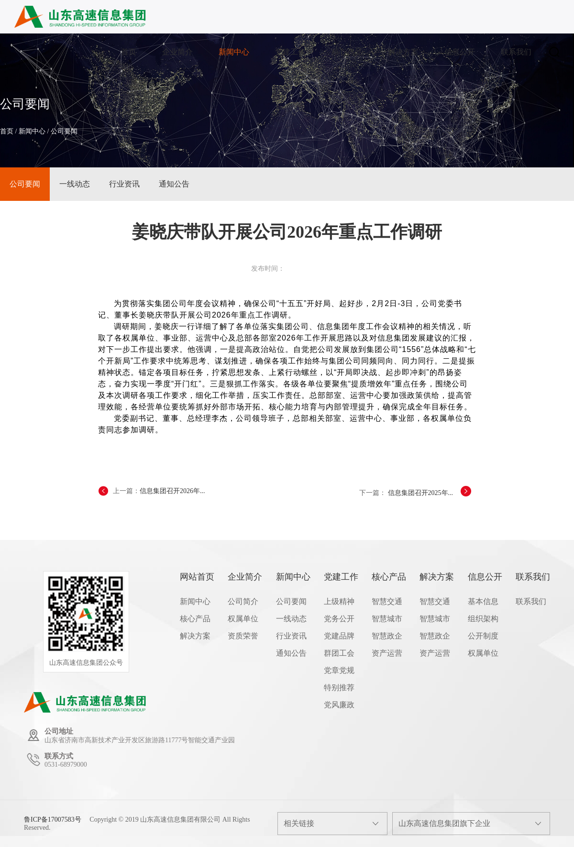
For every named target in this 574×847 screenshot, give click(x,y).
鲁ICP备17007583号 (52, 819)
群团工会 (339, 653)
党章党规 (339, 670)
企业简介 (177, 52)
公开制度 (483, 636)
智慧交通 (387, 601)
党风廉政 (339, 705)
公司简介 (243, 601)
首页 (128, 52)
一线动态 (74, 184)
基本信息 (483, 601)
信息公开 (459, 52)
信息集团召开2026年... (172, 491)
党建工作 (290, 52)
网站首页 (197, 577)
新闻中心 (234, 52)
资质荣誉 (243, 636)
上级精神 (339, 601)
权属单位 (243, 619)
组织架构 (483, 619)
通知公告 (174, 184)
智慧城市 (387, 619)
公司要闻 (64, 131)
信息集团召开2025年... (420, 492)
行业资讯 (124, 184)
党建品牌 (339, 636)
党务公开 (339, 619)
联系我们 (516, 52)
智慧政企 (387, 636)
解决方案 (403, 52)
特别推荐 (339, 687)
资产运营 (387, 653)
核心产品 (346, 52)
